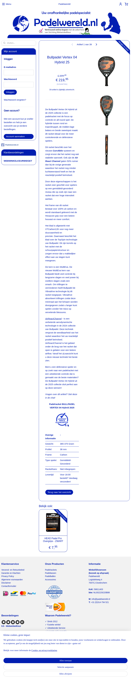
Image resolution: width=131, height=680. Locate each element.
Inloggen (10, 92)
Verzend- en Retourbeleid (12, 570)
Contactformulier (8, 586)
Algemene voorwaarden (12, 579)
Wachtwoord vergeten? (15, 100)
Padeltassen (50, 573)
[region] (46, 669)
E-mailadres (10, 67)
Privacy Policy (7, 576)
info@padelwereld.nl (101, 599)
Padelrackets (51, 570)
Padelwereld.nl (9, 145)
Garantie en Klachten (10, 573)
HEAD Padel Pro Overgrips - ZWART (53, 539)
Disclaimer (6, 583)
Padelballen (50, 576)
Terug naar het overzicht (59, 492)
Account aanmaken (15, 136)
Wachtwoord (10, 79)
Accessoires (50, 579)
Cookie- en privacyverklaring (44, 675)
